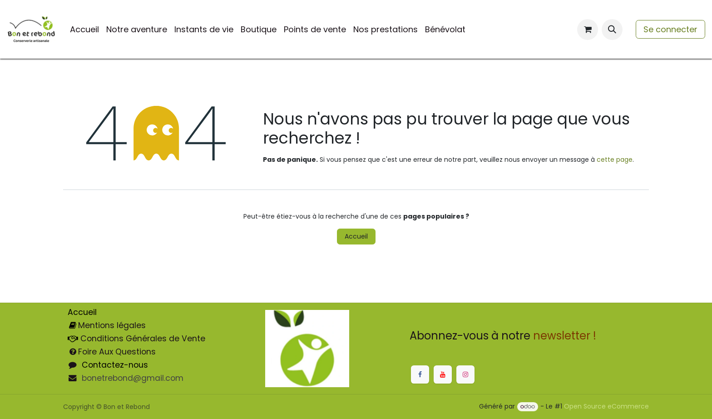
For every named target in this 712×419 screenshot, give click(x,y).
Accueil (356, 236)
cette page (615, 159)
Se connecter (670, 29)
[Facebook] (420, 374)
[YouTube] (443, 374)
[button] (612, 29)
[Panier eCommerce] (587, 29)
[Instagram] (465, 374)
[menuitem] (84, 29)
